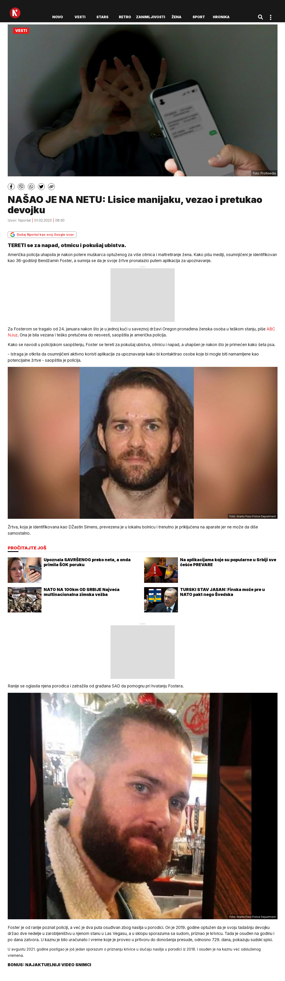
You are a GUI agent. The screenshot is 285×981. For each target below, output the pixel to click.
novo (57, 17)
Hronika (221, 17)
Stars (102, 17)
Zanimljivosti (150, 17)
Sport (198, 17)
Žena (176, 17)
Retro (125, 17)
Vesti (80, 17)
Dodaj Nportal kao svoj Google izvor (42, 234)
